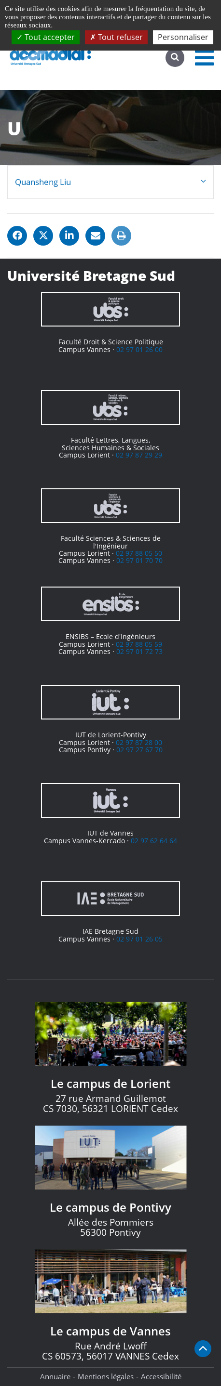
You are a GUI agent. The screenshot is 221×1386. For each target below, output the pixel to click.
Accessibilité (161, 1376)
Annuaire (55, 1376)
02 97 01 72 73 (139, 651)
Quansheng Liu (43, 181)
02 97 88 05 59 (139, 644)
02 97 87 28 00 (139, 742)
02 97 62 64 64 (154, 840)
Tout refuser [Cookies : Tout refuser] (116, 37)
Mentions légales (106, 1376)
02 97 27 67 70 (139, 749)
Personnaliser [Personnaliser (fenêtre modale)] (183, 37)
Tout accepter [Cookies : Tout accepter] (45, 37)
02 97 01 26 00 (139, 349)
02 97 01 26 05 (139, 938)
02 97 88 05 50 (139, 553)
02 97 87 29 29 (139, 454)
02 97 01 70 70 (139, 560)
